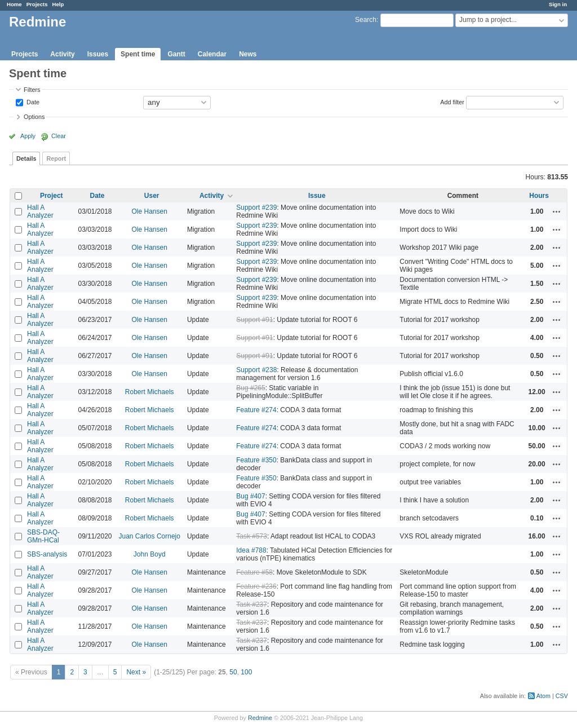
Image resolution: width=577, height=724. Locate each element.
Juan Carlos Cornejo (149, 536)
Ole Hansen (149, 211)
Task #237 (251, 604)
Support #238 (256, 370)
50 (233, 672)
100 (246, 672)
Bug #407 (250, 496)
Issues (97, 54)
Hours (539, 196)
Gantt (176, 54)
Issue (317, 196)
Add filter (452, 101)
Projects (37, 4)
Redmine (260, 717)
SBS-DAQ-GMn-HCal (43, 536)
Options (34, 116)
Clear (58, 136)
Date (32, 101)
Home (14, 4)
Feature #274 (256, 410)
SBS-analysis (47, 554)
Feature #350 (256, 460)
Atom (543, 695)
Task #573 (251, 536)
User (151, 196)
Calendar (212, 54)
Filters (32, 89)
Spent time (138, 54)
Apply (27, 136)
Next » (136, 672)
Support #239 (256, 207)
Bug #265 (250, 388)
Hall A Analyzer (40, 211)
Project (51, 196)
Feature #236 (256, 586)
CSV (562, 695)
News (247, 54)
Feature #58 (254, 572)
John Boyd (150, 554)
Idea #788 (251, 550)
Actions (556, 211)
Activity (62, 54)
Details (26, 158)
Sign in (558, 4)
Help (58, 4)
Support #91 (254, 320)
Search (365, 20)
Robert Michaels (149, 392)
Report (56, 158)
